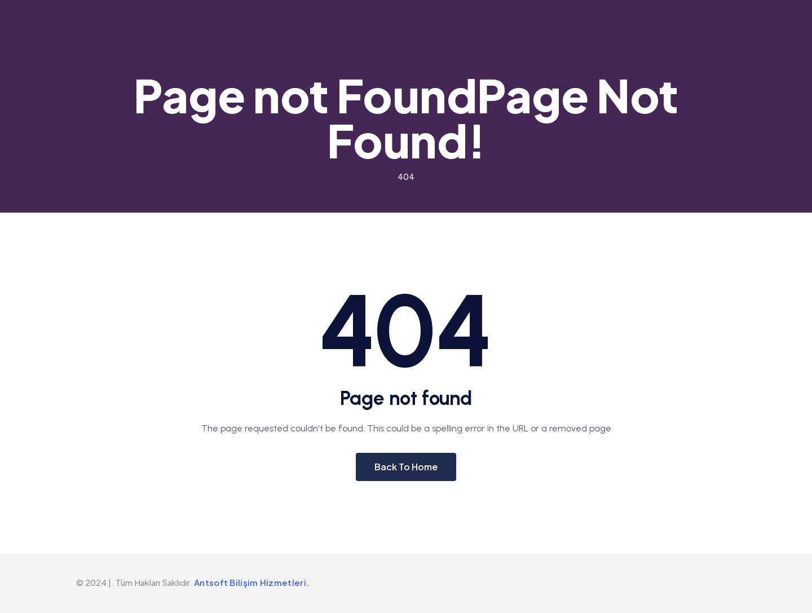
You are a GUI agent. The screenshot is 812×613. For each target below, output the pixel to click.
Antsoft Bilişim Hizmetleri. (251, 582)
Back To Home (406, 467)
